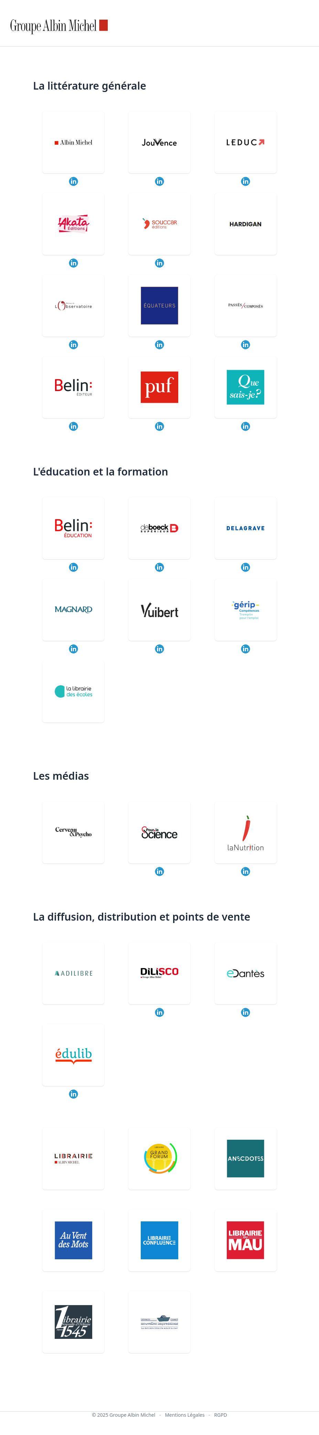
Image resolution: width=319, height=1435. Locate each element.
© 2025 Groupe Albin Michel (123, 1415)
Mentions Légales (184, 1415)
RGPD (220, 1415)
